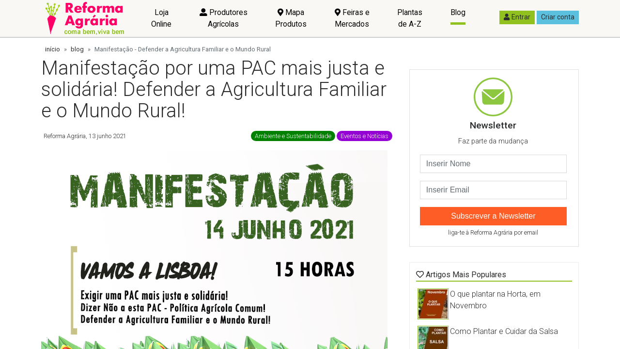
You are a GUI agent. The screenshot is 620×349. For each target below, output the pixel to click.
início (52, 49)
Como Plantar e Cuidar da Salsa (504, 331)
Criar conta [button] (557, 17)
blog (77, 49)
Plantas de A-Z (409, 18)
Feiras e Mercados (352, 18)
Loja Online (161, 18)
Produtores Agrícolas (224, 18)
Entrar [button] (517, 17)
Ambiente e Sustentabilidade (293, 136)
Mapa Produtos (291, 18)
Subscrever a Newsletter (493, 216)
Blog (457, 12)
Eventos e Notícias (364, 136)
